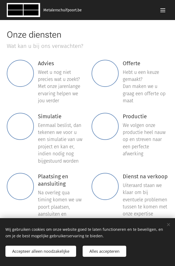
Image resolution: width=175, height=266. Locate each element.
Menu (162, 10)
